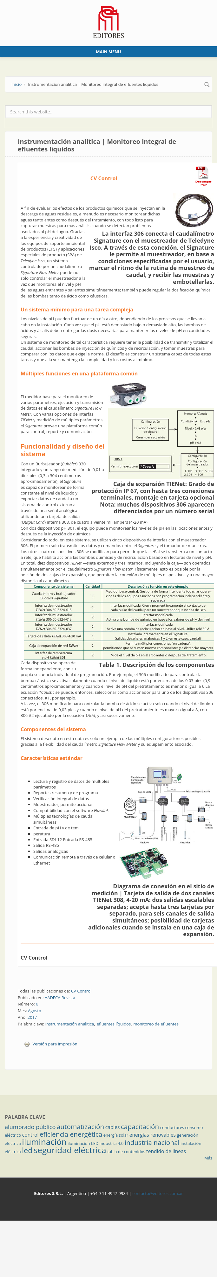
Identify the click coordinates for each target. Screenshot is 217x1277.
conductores (172, 1127)
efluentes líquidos (114, 1024)
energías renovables (152, 1134)
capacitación (140, 1126)
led (27, 1150)
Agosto (34, 1010)
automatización (80, 1126)
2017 (32, 1017)
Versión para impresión (50, 1044)
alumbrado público (30, 1127)
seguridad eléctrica (70, 1150)
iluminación (44, 1141)
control (30, 1134)
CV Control (34, 957)
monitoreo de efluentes (156, 1024)
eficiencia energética (71, 1134)
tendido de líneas (166, 1151)
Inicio (16, 84)
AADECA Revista (60, 997)
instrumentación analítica (69, 1024)
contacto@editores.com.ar (157, 1193)
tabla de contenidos (126, 1151)
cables (112, 1127)
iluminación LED (83, 1143)
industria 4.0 (112, 1143)
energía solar (115, 1135)
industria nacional (152, 1142)
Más (208, 1158)
